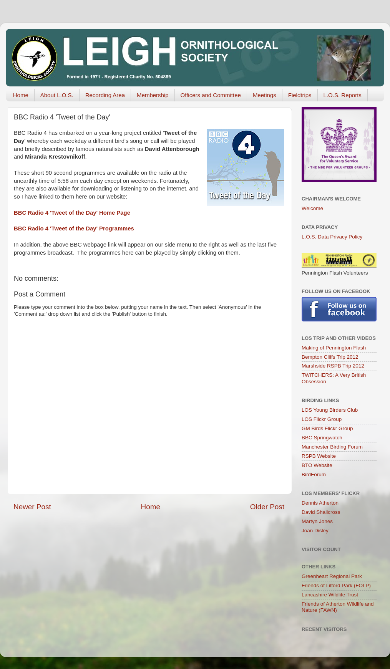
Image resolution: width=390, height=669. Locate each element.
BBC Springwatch (322, 437)
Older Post (267, 507)
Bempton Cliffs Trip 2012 (330, 357)
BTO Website (317, 465)
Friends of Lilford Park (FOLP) (336, 585)
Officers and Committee (211, 95)
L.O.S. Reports (343, 95)
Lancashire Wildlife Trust (330, 595)
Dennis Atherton (320, 503)
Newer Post (32, 507)
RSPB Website (319, 456)
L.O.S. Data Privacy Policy (332, 237)
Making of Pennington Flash (334, 348)
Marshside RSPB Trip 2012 (333, 366)
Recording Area (105, 95)
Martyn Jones (317, 521)
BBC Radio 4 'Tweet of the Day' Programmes (74, 228)
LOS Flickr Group (322, 419)
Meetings (264, 95)
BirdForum (314, 474)
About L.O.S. (56, 95)
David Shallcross (321, 512)
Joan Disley (315, 530)
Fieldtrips (300, 95)
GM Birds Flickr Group (327, 428)
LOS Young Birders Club (330, 410)
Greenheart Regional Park (332, 576)
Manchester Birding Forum (332, 447)
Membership (153, 95)
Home (20, 95)
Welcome (312, 208)
